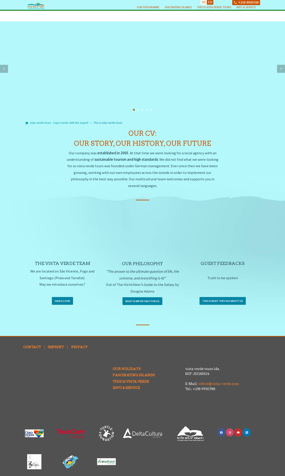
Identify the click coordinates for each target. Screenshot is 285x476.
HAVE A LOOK (62, 301)
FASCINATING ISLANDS (130, 375)
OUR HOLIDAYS (123, 369)
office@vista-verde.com (219, 384)
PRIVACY (79, 347)
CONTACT (32, 347)
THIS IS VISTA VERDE (127, 382)
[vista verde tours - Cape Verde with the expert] (59, 123)
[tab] (134, 110)
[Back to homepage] (48, 10)
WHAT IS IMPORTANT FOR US (142, 301)
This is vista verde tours (214, 16)
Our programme (148, 16)
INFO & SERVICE (123, 388)
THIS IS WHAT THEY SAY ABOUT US (222, 301)
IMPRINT (56, 347)
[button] (4, 69)
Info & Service (246, 16)
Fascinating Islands (178, 16)
